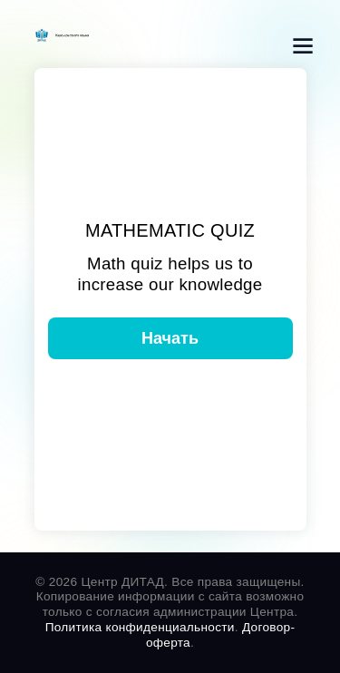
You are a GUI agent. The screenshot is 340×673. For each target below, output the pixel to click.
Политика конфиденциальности (140, 627)
